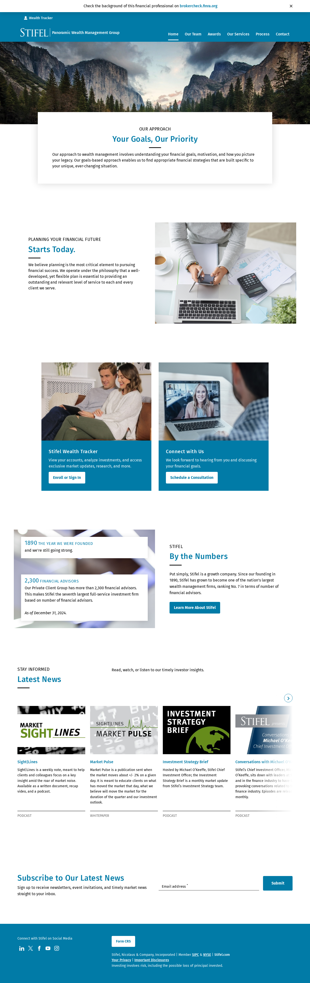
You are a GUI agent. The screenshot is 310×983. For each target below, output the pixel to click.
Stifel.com (222, 955)
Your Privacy (121, 960)
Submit (277, 883)
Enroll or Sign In (67, 477)
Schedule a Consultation (191, 477)
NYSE (207, 955)
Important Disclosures (151, 960)
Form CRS (123, 941)
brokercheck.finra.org (198, 6)
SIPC (195, 955)
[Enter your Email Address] (209, 886)
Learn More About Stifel (195, 607)
